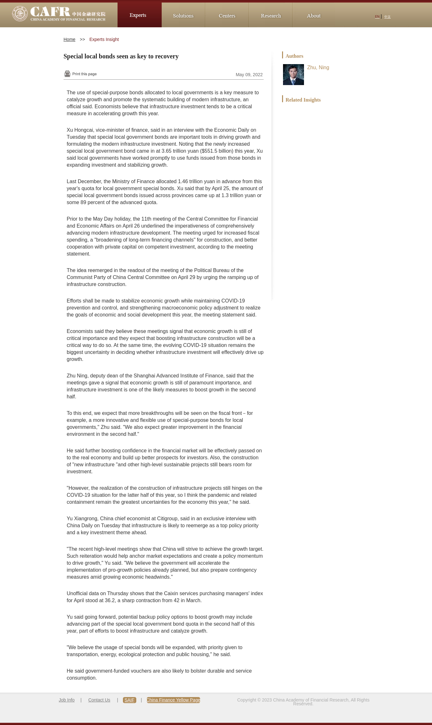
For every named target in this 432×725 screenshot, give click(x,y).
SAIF (129, 699)
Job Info (67, 699)
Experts (140, 15)
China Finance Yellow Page (173, 699)
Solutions (183, 15)
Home (69, 39)
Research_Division (270, 15)
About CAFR (313, 15)
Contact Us (99, 699)
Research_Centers (226, 15)
